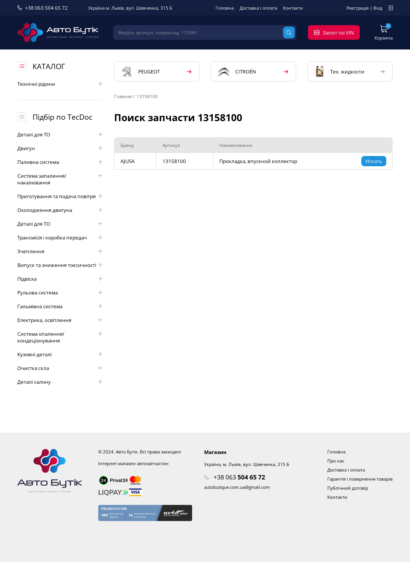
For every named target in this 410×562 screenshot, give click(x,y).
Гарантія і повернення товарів (360, 479)
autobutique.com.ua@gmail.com (237, 487)
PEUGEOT (141, 71)
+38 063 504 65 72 (46, 7)
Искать (373, 161)
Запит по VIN (338, 32)
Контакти (293, 8)
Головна (225, 8)
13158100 (174, 161)
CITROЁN (237, 71)
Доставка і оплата (258, 8)
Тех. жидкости (339, 71)
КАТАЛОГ (49, 66)
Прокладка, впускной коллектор (258, 161)
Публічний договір (347, 488)
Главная (123, 96)
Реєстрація (357, 8)
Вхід (377, 8)
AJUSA (128, 161)
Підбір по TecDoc (62, 117)
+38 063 (239, 477)
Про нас (335, 461)
